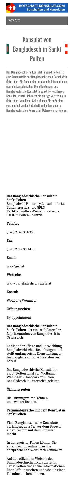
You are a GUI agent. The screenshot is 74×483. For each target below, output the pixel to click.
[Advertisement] (37, 151)
